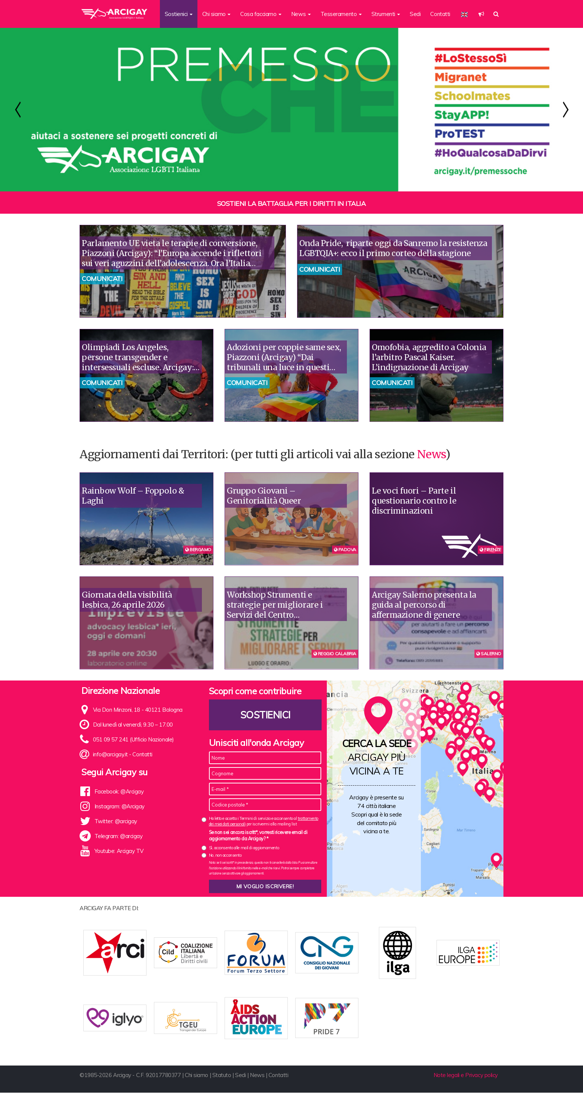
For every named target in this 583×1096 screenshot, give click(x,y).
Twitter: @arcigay (115, 821)
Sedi (415, 13)
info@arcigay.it (110, 754)
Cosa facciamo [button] (260, 13)
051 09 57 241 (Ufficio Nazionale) (133, 739)
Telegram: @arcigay (118, 836)
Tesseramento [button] (341, 13)
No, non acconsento (225, 855)
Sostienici (265, 715)
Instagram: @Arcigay (119, 806)
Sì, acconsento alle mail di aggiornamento (244, 847)
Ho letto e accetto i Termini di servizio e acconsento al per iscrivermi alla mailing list (263, 821)
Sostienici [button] (179, 13)
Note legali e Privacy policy (466, 1078)
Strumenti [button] (385, 13)
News (431, 454)
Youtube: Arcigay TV (119, 850)
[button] (481, 14)
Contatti (440, 13)
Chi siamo (196, 1078)
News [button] (301, 13)
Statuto (221, 1078)
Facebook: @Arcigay (119, 791)
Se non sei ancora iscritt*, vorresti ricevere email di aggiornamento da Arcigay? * (258, 835)
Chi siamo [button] (216, 13)
